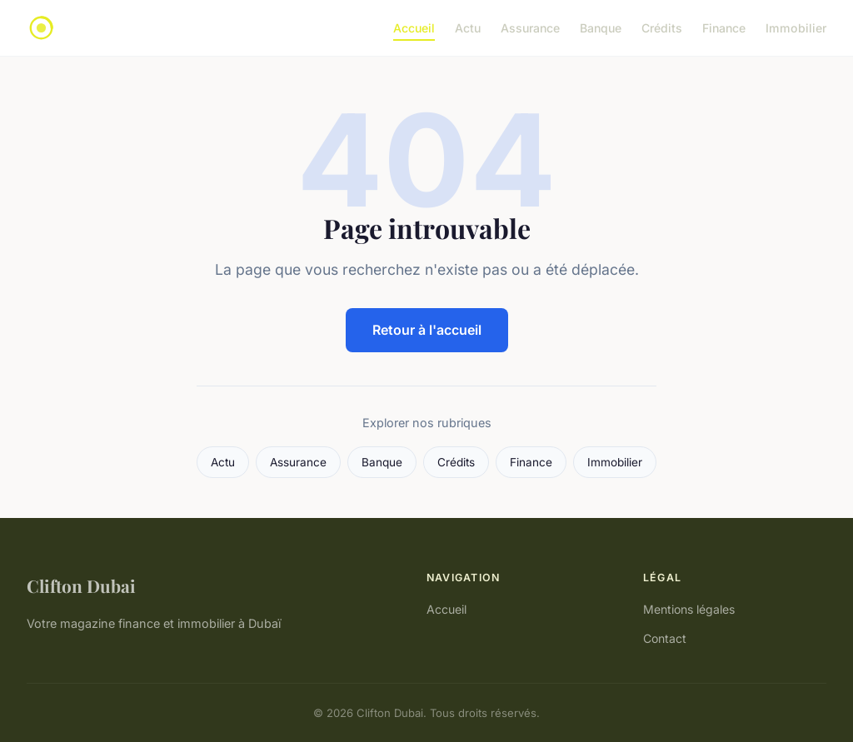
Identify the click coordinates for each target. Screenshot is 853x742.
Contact (664, 638)
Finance (724, 28)
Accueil (414, 28)
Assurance (530, 28)
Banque (600, 28)
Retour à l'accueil (426, 329)
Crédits (661, 28)
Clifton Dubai (81, 585)
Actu (468, 28)
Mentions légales (689, 609)
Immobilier (796, 28)
